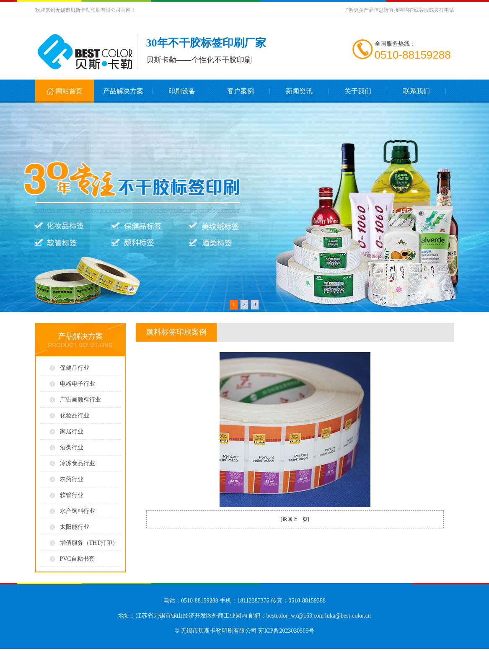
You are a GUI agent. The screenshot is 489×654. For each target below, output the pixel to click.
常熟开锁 (4, 651)
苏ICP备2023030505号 (286, 631)
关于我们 (357, 91)
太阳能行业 (74, 527)
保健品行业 (74, 368)
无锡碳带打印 (159, 651)
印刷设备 (181, 91)
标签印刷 (35, 651)
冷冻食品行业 (77, 463)
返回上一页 (295, 519)
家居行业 (71, 431)
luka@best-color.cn (348, 616)
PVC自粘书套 (77, 559)
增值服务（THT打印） (89, 543)
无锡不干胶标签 (75, 651)
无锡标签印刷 (46, 651)
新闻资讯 (299, 91)
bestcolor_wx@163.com (295, 616)
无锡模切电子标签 (117, 651)
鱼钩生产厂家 (15, 651)
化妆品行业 (74, 415)
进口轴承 (26, 651)
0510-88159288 (413, 55)
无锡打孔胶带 (133, 651)
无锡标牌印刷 (89, 651)
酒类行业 (71, 447)
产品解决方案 (123, 91)
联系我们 (416, 91)
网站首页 (64, 92)
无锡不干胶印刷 (60, 651)
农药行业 (71, 479)
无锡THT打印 (146, 651)
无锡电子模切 (102, 651)
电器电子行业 (77, 384)
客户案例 (240, 91)
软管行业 (71, 495)
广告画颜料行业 (80, 400)
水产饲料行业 (77, 511)
